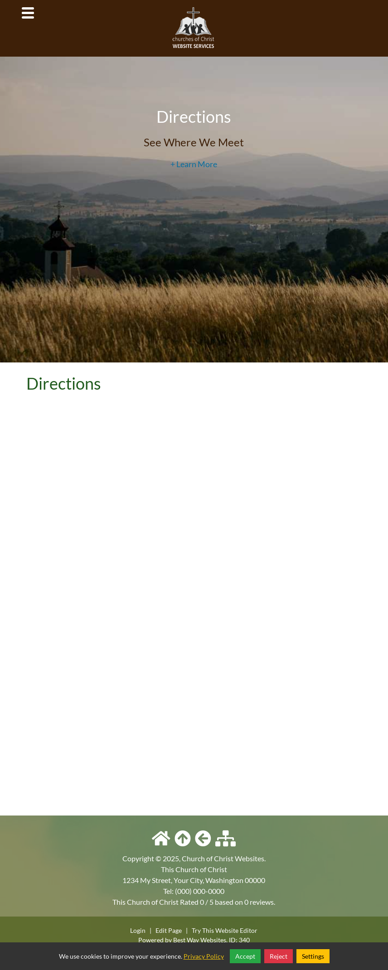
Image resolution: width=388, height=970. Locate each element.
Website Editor (236, 930)
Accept (245, 956)
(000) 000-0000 (199, 891)
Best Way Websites (199, 940)
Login (138, 930)
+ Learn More (193, 164)
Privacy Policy (204, 956)
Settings (313, 956)
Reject (278, 956)
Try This (203, 930)
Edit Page (169, 930)
